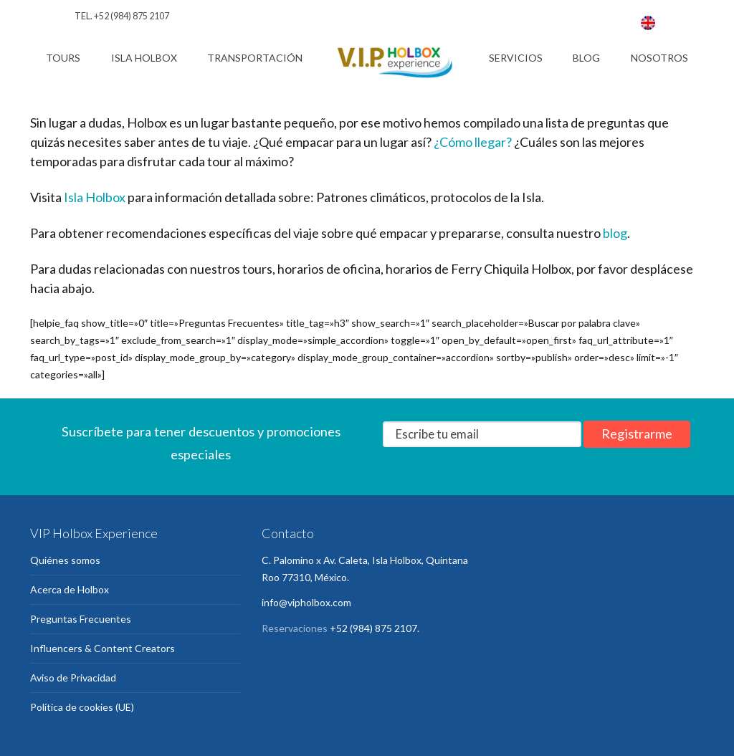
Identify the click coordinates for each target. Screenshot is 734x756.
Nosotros (659, 58)
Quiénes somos (65, 560)
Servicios (516, 58)
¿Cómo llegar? (473, 142)
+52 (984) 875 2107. (374, 628)
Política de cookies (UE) (82, 707)
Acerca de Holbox (69, 589)
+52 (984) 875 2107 (131, 16)
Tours (63, 58)
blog (615, 233)
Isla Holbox (144, 58)
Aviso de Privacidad (73, 677)
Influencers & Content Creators (102, 648)
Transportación (254, 58)
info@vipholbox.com (306, 602)
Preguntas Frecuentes (80, 619)
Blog (586, 58)
